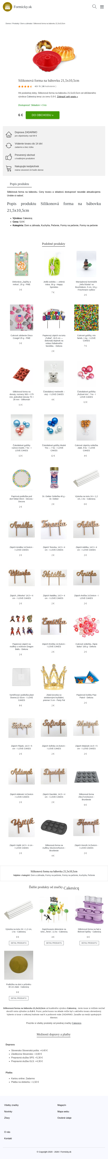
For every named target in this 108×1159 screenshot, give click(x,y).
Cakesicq (31, 96)
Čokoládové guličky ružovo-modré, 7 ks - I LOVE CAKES (22, 448)
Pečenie (91, 875)
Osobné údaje (65, 1118)
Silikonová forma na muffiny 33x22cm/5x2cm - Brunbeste (54, 848)
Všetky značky (11, 1105)
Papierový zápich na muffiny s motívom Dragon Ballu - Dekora (21, 646)
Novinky (8, 1111)
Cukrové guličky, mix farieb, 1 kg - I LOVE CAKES (86, 338)
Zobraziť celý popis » (67, 96)
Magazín (62, 1105)
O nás (7, 1132)
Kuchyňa (83, 875)
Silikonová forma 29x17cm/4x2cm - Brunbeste (86, 797)
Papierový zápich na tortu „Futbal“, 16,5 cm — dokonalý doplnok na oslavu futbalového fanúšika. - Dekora (54, 340)
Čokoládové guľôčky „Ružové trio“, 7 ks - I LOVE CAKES (86, 394)
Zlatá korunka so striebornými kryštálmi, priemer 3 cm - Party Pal (54, 697)
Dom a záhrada (26, 24)
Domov (8, 24)
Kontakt (8, 1138)
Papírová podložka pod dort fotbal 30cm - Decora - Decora (22, 499)
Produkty (15, 24)
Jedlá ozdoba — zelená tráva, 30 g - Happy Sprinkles (54, 284)
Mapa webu (63, 1111)
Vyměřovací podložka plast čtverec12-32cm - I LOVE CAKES (22, 697)
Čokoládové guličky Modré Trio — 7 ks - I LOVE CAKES (54, 448)
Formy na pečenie (53, 875)
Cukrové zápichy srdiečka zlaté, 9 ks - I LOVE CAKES (86, 448)
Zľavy (7, 1118)
